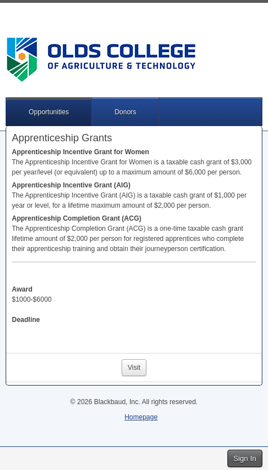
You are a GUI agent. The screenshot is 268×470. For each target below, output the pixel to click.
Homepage (141, 417)
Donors (125, 112)
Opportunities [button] (49, 112)
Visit (134, 367)
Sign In (245, 458)
